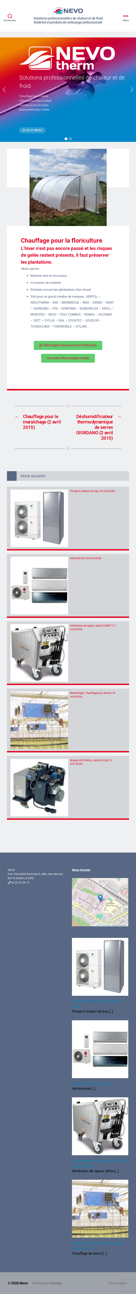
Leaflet (97, 925)
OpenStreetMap (106, 925)
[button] (4, 89)
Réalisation (47, 1283)
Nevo (24, 1283)
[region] (68, 89)
